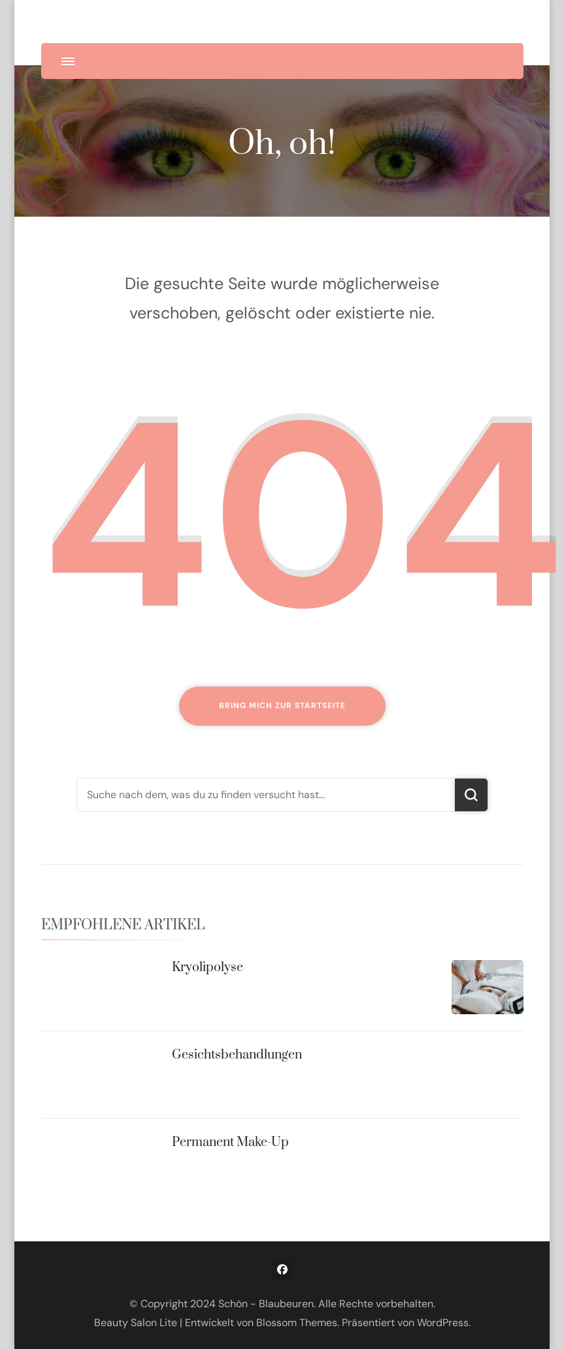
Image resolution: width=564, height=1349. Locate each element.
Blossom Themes (296, 1322)
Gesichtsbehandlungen (237, 1055)
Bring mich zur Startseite (282, 705)
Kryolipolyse (207, 967)
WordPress (443, 1322)
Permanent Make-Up (230, 1142)
